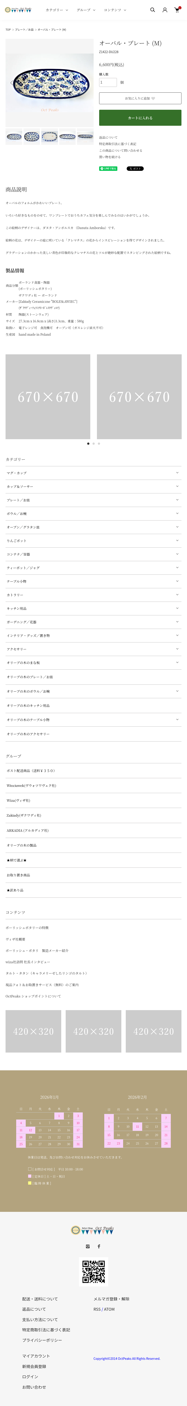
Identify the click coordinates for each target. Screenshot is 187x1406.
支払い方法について (40, 1319)
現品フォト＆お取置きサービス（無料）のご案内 (42, 984)
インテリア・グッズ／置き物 (28, 635)
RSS (97, 1309)
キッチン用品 (16, 608)
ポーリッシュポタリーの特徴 (27, 927)
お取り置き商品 (18, 875)
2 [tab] (94, 444)
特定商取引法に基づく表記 (117, 144)
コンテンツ (112, 9)
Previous (12, 83)
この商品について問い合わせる (121, 150)
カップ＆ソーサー (20, 486)
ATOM (109, 1309)
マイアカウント (36, 1356)
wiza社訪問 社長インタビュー (28, 961)
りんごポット (17, 540)
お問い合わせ (34, 1387)
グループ (84, 9)
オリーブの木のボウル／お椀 (28, 691)
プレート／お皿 (24, 29)
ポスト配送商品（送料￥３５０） (32, 770)
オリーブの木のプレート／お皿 (30, 676)
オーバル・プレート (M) (52, 29)
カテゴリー (54, 9)
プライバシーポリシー (42, 1340)
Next (87, 83)
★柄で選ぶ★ (17, 860)
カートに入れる (140, 117)
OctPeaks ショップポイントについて (33, 996)
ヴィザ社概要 (15, 939)
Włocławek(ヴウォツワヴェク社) (31, 785)
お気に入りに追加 (140, 98)
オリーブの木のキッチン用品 (28, 705)
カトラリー (15, 594)
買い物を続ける (110, 157)
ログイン (30, 1376)
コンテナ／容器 (18, 554)
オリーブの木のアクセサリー (28, 734)
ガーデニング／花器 (21, 622)
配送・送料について (40, 1299)
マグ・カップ (17, 473)
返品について (108, 137)
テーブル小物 (16, 581)
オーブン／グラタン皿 (23, 527)
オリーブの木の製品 (21, 845)
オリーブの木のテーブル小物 (28, 719)
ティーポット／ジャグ (23, 567)
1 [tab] (88, 444)
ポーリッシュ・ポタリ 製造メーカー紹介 (37, 950)
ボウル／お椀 (17, 513)
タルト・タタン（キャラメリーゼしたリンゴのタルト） (47, 973)
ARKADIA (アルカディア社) (28, 830)
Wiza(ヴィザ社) (18, 800)
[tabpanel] (48, 396)
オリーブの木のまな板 (23, 662)
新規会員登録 (34, 1366)
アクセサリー (17, 649)
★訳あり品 (15, 890)
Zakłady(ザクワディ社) (24, 815)
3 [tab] (99, 444)
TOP (8, 29)
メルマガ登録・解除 (112, 1299)
